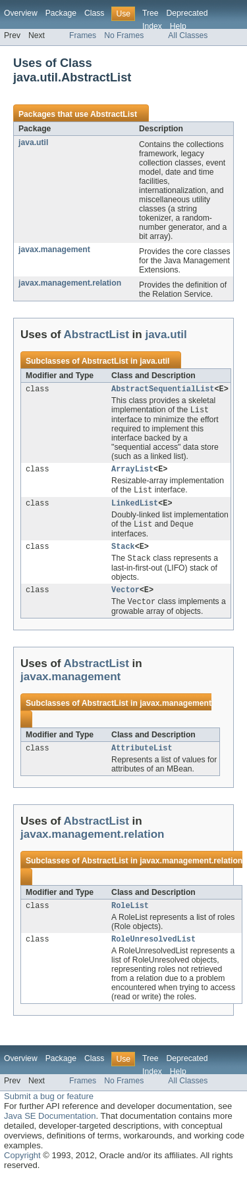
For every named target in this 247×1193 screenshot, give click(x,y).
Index (152, 26)
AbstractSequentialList (162, 390)
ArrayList (132, 472)
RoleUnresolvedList (153, 954)
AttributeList (141, 760)
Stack (123, 555)
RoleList (130, 919)
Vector (125, 600)
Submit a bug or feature (49, 1111)
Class (94, 13)
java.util (33, 142)
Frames (82, 35)
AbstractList (113, 114)
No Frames (124, 35)
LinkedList (134, 508)
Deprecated (187, 13)
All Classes (187, 35)
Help (178, 26)
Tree (150, 13)
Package (60, 13)
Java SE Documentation (50, 1131)
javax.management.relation (69, 283)
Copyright (22, 1170)
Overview (21, 13)
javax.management (54, 249)
